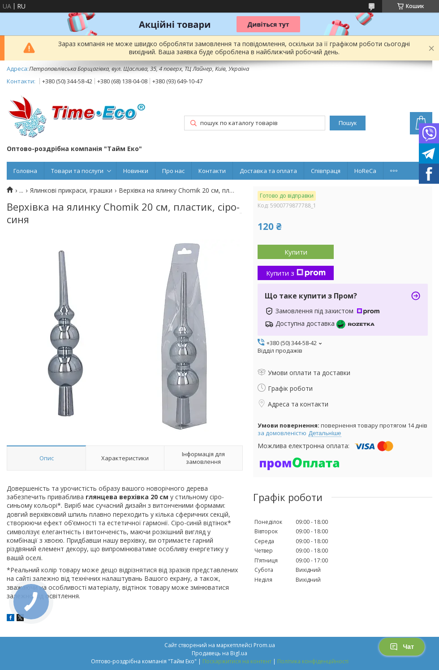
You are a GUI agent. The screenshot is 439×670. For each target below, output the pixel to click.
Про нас (173, 171)
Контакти (212, 171)
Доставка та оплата (268, 171)
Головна (25, 171)
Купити (295, 251)
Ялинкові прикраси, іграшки (71, 190)
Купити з (296, 272)
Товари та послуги (77, 171)
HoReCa (365, 171)
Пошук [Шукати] (348, 123)
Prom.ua (264, 645)
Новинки (135, 171)
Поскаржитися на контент (236, 661)
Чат (402, 647)
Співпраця (325, 171)
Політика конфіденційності (313, 661)
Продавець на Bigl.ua (219, 653)
